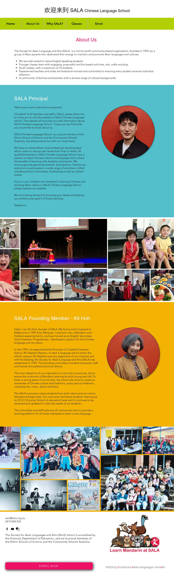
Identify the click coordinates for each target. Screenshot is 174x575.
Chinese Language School (87, 11)
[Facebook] (7, 529)
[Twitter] (12, 529)
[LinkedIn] (18, 529)
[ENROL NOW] (49, 565)
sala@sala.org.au (15, 518)
